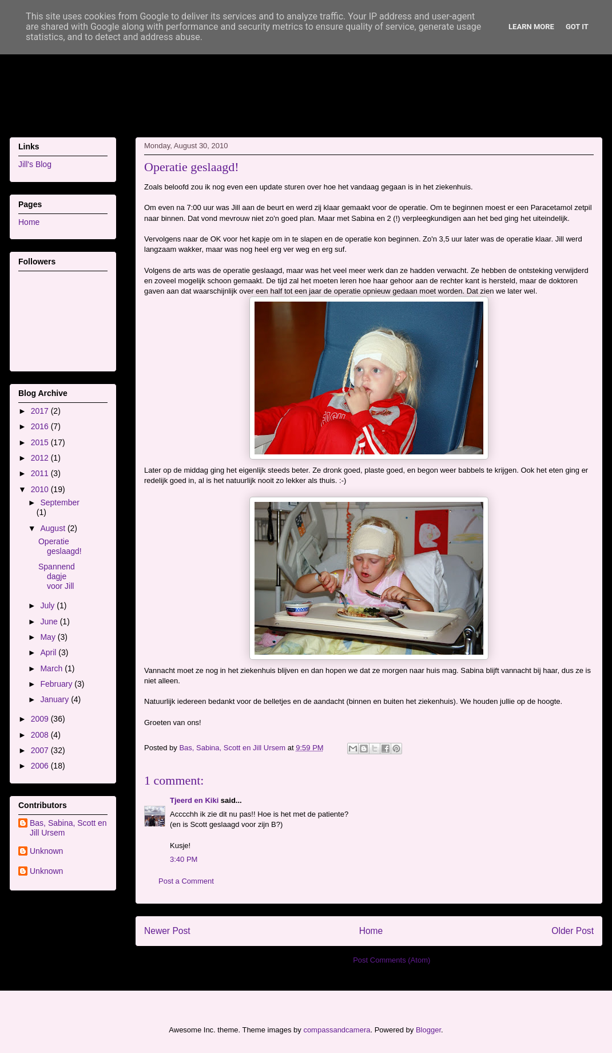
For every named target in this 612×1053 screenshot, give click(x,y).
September (59, 502)
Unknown (46, 851)
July (48, 605)
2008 (41, 734)
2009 (41, 718)
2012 (41, 457)
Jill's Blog (34, 164)
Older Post (572, 931)
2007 (41, 750)
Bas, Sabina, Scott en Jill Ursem (68, 827)
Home (371, 931)
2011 (41, 473)
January (55, 699)
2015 (41, 442)
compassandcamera (336, 1030)
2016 (41, 426)
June (49, 621)
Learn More (531, 26)
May (48, 637)
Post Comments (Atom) (391, 960)
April (49, 652)
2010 (41, 489)
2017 (41, 410)
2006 (41, 765)
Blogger (428, 1030)
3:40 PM (183, 859)
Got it (577, 26)
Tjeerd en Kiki (194, 800)
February (57, 683)
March (52, 668)
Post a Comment (186, 881)
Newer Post (167, 931)
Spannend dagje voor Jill (56, 576)
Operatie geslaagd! (60, 546)
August (53, 528)
